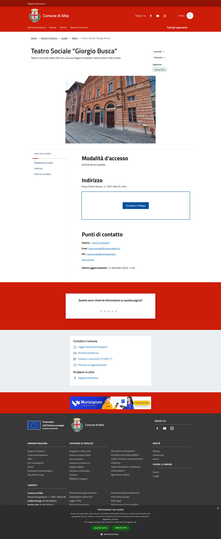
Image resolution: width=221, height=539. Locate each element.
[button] (110, 534)
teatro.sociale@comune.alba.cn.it (104, 248)
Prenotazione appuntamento (83, 492)
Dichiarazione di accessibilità (124, 504)
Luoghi (64, 38)
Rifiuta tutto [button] (121, 527)
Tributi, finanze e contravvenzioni (127, 459)
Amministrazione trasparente (125, 492)
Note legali (116, 500)
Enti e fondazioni (36, 463)
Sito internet (88, 259)
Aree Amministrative (38, 455)
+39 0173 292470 (100, 242)
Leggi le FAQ (75, 500)
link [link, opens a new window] (135, 522)
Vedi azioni (160, 57)
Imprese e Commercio (79, 463)
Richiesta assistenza (79, 504)
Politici (31, 467)
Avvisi (156, 459)
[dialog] (110, 522)
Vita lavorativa (76, 459)
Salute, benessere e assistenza (125, 466)
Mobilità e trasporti (78, 478)
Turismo (73, 474)
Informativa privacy (120, 496)
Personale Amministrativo (40, 470)
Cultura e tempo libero (80, 455)
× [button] (218, 508)
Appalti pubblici (76, 467)
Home (34, 38)
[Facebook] (149, 15)
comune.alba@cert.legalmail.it (101, 254)
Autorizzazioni (118, 470)
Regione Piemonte (36, 3)
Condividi (159, 51)
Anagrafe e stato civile (80, 451)
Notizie (156, 451)
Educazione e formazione (123, 451)
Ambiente (115, 462)
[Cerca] (190, 15)
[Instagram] (163, 15)
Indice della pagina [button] (42, 153)
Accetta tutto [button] (100, 528)
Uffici (30, 459)
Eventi (156, 472)
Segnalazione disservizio (81, 496)
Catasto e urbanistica (79, 470)
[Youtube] (156, 15)
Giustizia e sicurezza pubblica (125, 455)
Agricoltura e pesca (120, 474)
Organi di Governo (36, 451)
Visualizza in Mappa (135, 205)
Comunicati (158, 455)
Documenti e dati (36, 474)
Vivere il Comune (49, 38)
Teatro (75, 38)
